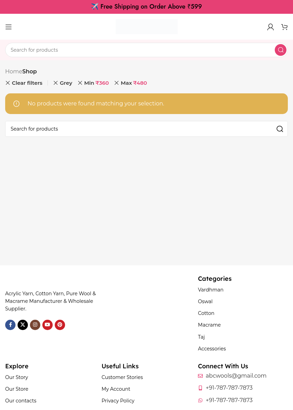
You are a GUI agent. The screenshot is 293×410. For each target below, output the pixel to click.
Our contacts (20, 401)
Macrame (209, 325)
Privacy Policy (118, 401)
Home (13, 71)
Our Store (16, 389)
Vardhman (210, 290)
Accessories (212, 349)
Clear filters (27, 82)
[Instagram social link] (35, 325)
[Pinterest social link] (60, 325)
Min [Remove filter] (96, 83)
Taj (201, 337)
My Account (116, 389)
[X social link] (23, 325)
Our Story (16, 377)
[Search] (146, 50)
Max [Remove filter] (134, 83)
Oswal (205, 301)
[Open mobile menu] (8, 27)
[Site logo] (147, 26)
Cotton (206, 313)
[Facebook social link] (10, 325)
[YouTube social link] (47, 325)
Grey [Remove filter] (66, 83)
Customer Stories (122, 377)
